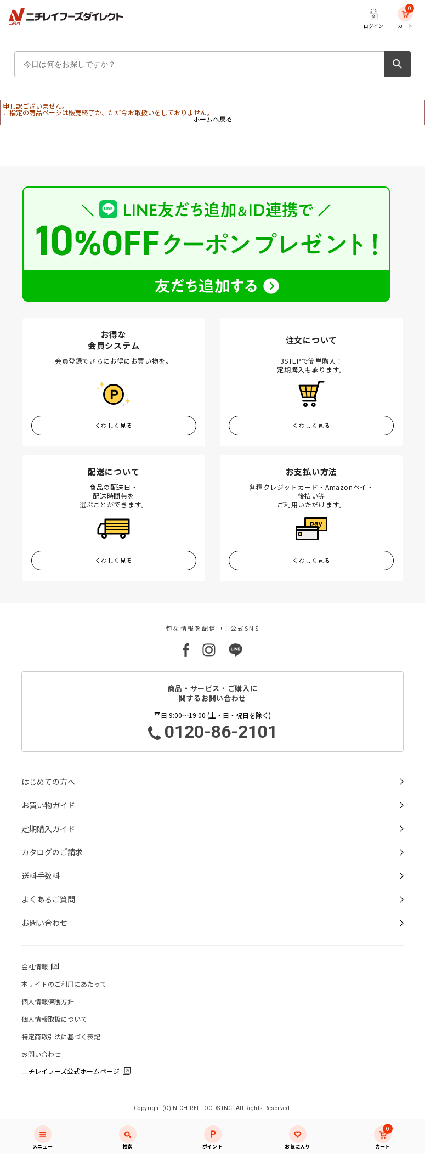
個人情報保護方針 (47, 1001)
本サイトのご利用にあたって (63, 983)
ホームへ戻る (213, 118)
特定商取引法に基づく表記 (60, 1036)
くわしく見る (114, 425)
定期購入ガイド (48, 828)
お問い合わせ (44, 922)
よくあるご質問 (48, 898)
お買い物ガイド (48, 805)
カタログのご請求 (52, 851)
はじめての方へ (48, 781)
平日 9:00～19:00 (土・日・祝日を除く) (213, 726)
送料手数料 (40, 875)
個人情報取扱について (54, 1018)
